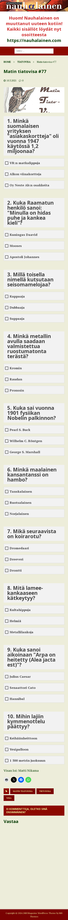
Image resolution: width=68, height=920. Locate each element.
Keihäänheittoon (23, 738)
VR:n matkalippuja (25, 163)
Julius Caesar (20, 676)
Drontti (16, 570)
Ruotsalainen (20, 502)
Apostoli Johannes (24, 257)
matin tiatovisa (23, 791)
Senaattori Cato (23, 687)
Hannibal (17, 698)
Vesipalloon (19, 749)
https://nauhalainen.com (34, 40)
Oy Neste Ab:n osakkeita (29, 185)
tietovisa (45, 791)
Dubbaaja (17, 307)
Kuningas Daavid (23, 234)
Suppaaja (17, 318)
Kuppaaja (17, 296)
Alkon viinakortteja (25, 174)
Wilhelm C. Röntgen (26, 441)
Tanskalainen (21, 491)
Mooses (16, 245)
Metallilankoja (21, 632)
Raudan (16, 379)
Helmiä (15, 621)
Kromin (16, 368)
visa (9, 798)
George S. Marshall (25, 452)
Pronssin (17, 390)
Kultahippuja (20, 610)
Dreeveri (16, 559)
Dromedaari (19, 548)
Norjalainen (19, 513)
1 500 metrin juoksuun (27, 760)
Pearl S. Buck (20, 429)
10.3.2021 (12, 80)
